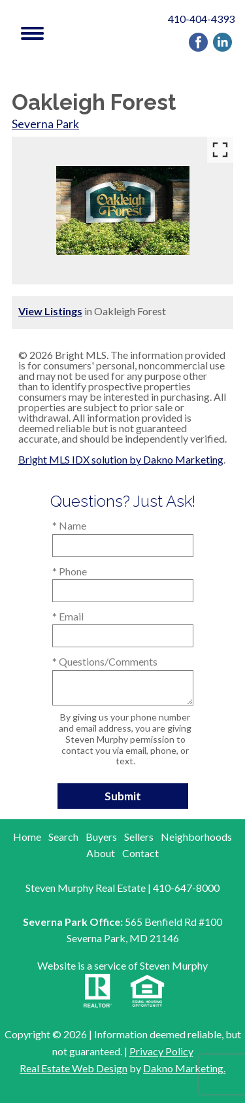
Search (63, 836)
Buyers (101, 836)
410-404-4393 (201, 18)
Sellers (139, 836)
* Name (69, 525)
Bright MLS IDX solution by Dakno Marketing (120, 459)
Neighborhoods (196, 836)
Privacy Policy (161, 1051)
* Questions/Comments (104, 661)
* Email (68, 616)
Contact (140, 853)
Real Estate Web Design (73, 1068)
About (100, 853)
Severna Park (45, 124)
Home (27, 836)
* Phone (69, 571)
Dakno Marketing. (184, 1068)
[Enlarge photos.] (220, 150)
